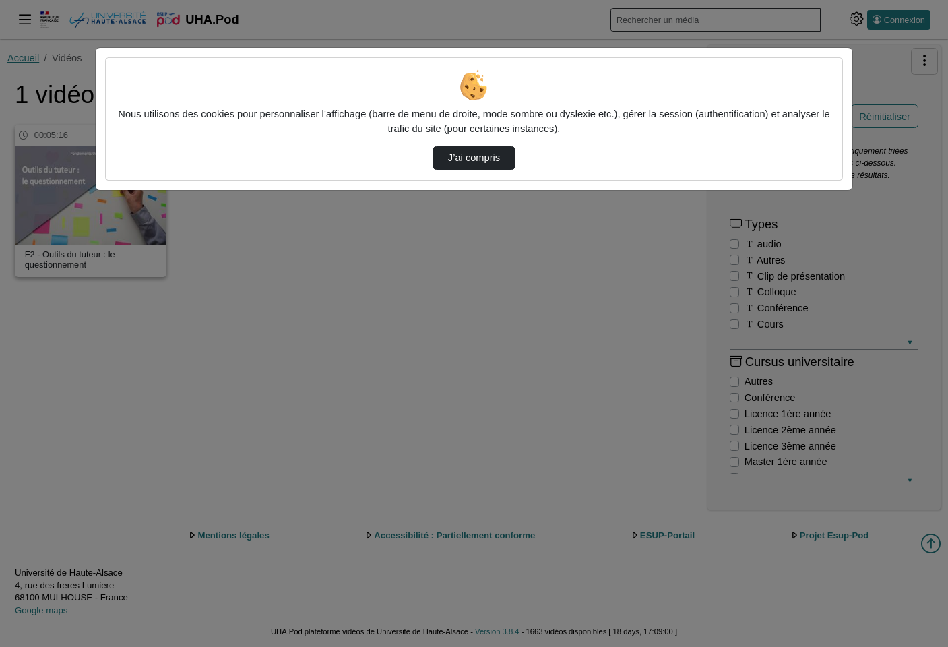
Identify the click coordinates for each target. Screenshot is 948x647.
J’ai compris (474, 157)
